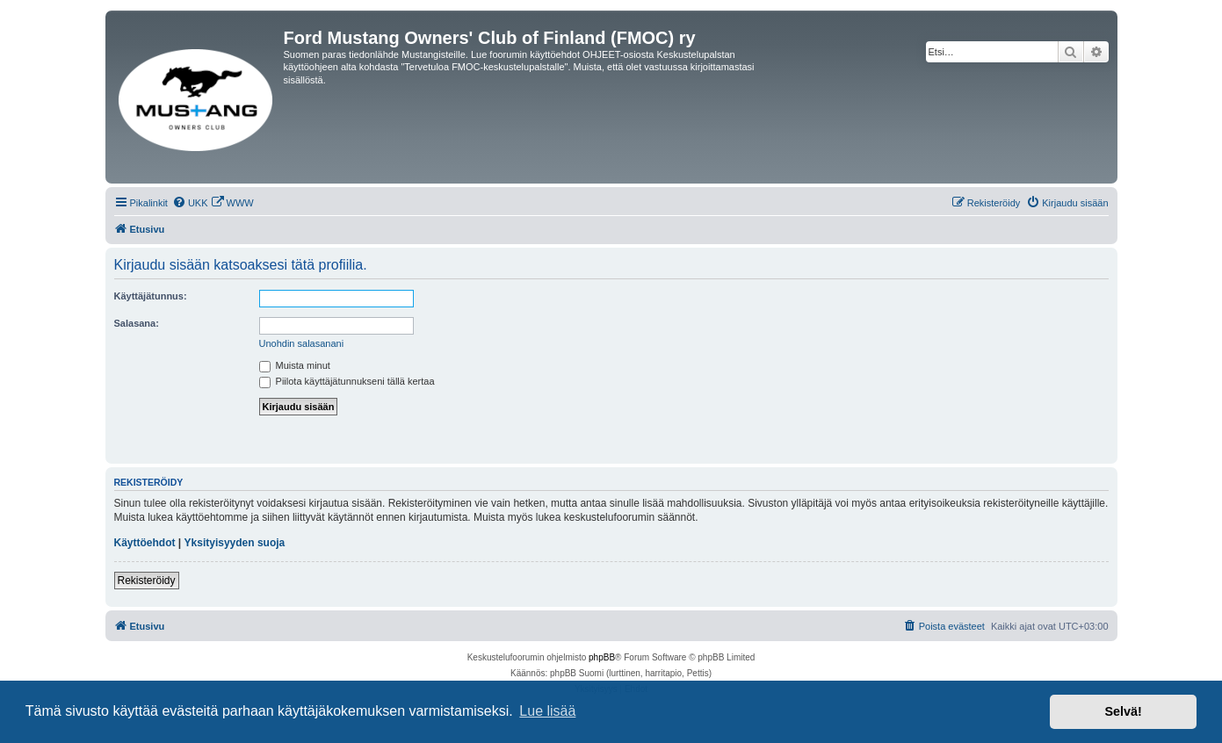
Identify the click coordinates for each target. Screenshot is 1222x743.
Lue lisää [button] (547, 710)
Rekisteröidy (147, 580)
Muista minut (294, 365)
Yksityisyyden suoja (235, 543)
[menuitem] (190, 202)
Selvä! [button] (1122, 711)
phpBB (602, 657)
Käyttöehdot (145, 543)
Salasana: (136, 323)
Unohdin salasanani (301, 343)
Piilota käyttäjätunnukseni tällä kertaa (347, 381)
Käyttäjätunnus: (150, 296)
